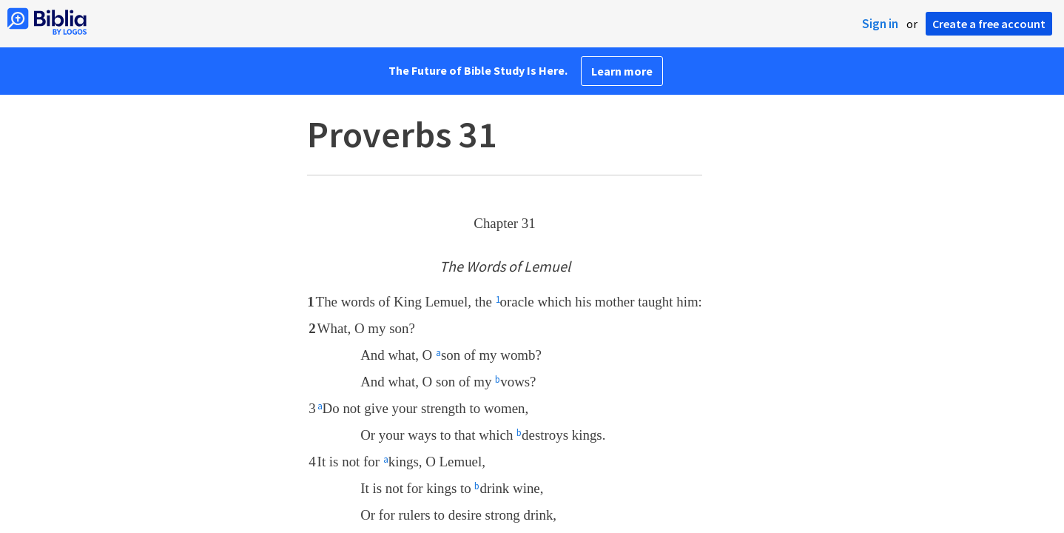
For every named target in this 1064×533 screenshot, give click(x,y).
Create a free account (989, 23)
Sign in (880, 24)
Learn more (622, 71)
